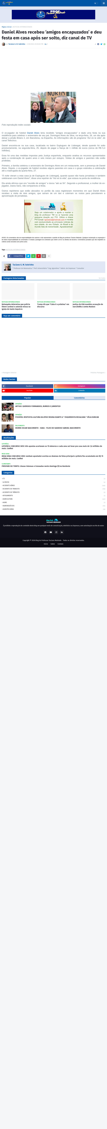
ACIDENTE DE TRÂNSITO (54, 492)
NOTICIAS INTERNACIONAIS (22, 27)
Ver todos (102, 278)
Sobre (53, 544)
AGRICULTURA (54, 499)
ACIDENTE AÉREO (54, 486)
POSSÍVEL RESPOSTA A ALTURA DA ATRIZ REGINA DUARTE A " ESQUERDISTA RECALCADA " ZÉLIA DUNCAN (57, 417)
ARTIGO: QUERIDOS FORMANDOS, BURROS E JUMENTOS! (38, 406)
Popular (27, 398)
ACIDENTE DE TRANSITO (54, 489)
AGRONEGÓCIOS (54, 506)
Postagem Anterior (9, 373)
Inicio (46, 544)
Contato (60, 544)
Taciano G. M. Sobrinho (23, 264)
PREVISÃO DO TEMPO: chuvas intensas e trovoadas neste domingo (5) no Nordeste (36, 466)
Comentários (79, 398)
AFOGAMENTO (54, 496)
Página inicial (6, 27)
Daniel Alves (33, 133)
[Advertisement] (53, 67)
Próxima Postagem (97, 373)
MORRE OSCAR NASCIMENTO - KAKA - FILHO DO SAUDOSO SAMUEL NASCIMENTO (48, 428)
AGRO (54, 502)
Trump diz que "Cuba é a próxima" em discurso (53, 305)
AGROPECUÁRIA (54, 509)
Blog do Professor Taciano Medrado (48, 540)
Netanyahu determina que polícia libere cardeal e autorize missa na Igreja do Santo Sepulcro (16, 306)
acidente (54, 482)
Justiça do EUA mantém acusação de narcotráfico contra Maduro (88, 305)
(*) (54, 479)
